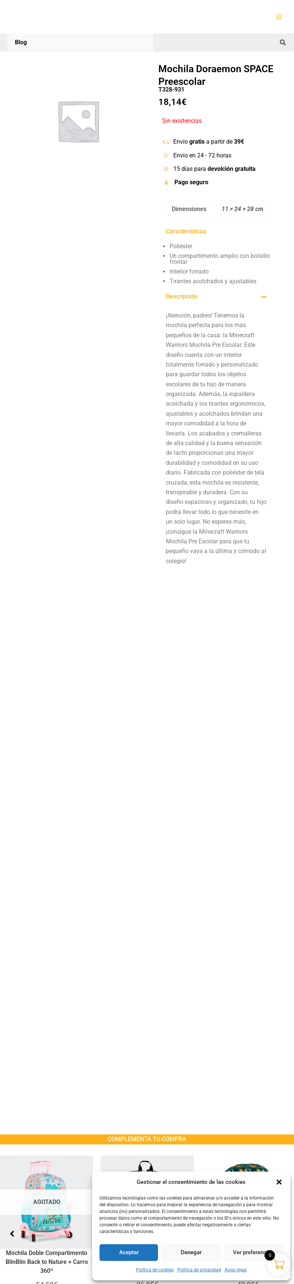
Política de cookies (155, 1269)
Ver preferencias (253, 1252)
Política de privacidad (199, 1269)
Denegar (191, 1252)
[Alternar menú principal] (279, 17)
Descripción (181, 296)
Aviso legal (236, 1269)
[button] (279, 1182)
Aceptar (129, 1252)
